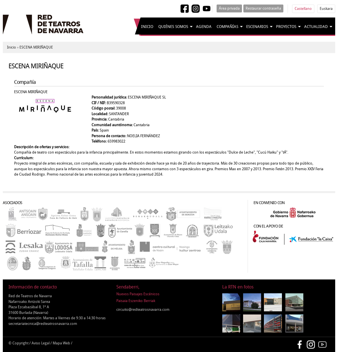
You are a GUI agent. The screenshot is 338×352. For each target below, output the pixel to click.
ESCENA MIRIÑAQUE (36, 47)
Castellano (303, 8)
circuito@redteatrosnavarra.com (143, 309)
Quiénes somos (173, 26)
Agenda (204, 26)
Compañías (227, 26)
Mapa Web (61, 343)
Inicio (147, 26)
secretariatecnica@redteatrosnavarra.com (42, 324)
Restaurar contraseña (263, 8)
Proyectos (286, 26)
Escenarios (257, 26)
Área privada (229, 8)
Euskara (326, 8)
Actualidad (316, 26)
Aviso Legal (41, 343)
